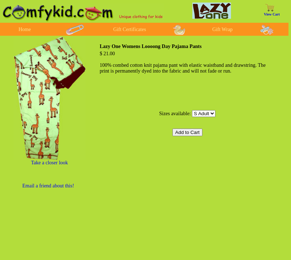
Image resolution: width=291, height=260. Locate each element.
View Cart (272, 14)
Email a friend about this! (48, 185)
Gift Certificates (129, 29)
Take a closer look (49, 162)
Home (24, 29)
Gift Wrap (222, 29)
